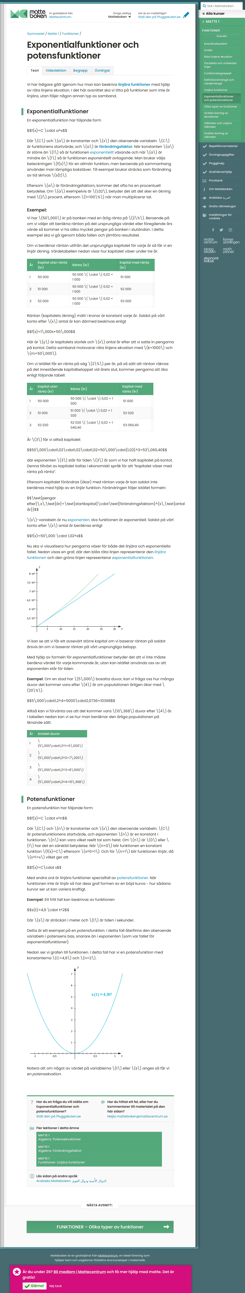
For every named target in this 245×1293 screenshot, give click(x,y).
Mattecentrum (60, 17)
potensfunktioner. (133, 877)
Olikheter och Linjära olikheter (218, 125)
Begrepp (80, 70)
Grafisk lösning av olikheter (216, 135)
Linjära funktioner (216, 90)
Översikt (221, 36)
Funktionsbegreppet (217, 73)
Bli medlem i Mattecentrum (80, 1271)
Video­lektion (56, 70)
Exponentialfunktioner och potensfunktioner (219, 98)
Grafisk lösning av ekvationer (216, 115)
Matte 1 (53, 33)
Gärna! (37, 1285)
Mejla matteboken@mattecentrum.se (137, 1116)
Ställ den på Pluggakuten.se (159, 17)
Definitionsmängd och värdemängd (219, 81)
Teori (35, 70)
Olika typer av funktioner (220, 106)
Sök (204, 6)
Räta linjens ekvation (218, 57)
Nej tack (55, 1286)
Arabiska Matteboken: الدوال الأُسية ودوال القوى (71, 1181)
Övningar (102, 70)
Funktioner (70, 33)
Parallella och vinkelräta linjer (220, 65)
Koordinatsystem (215, 44)
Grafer (208, 50)
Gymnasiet (35, 33)
